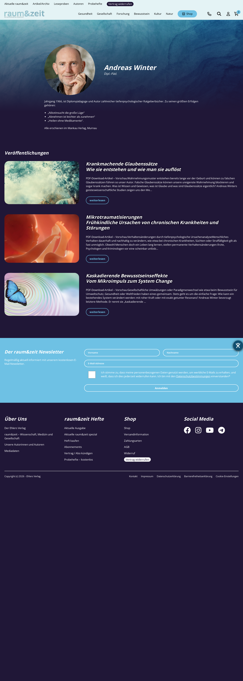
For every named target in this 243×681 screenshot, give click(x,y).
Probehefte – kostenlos (78, 459)
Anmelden (161, 388)
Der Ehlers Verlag (15, 428)
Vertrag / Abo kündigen (78, 453)
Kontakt (133, 476)
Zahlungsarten (133, 440)
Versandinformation (136, 434)
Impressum (147, 476)
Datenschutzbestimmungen (193, 376)
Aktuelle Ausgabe (75, 428)
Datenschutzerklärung (169, 476)
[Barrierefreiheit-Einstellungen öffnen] (238, 345)
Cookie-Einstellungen (227, 476)
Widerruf (129, 453)
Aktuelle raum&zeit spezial (80, 434)
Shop (127, 428)
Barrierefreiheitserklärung (198, 476)
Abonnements (73, 447)
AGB (126, 447)
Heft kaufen (71, 440)
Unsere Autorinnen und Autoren (24, 444)
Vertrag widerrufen (137, 459)
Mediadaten (11, 451)
